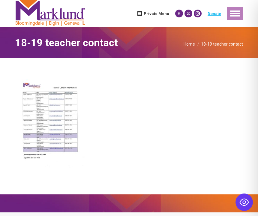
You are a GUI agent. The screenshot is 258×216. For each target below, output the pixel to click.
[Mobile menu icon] (235, 13)
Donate (214, 13)
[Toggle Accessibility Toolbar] (244, 202)
